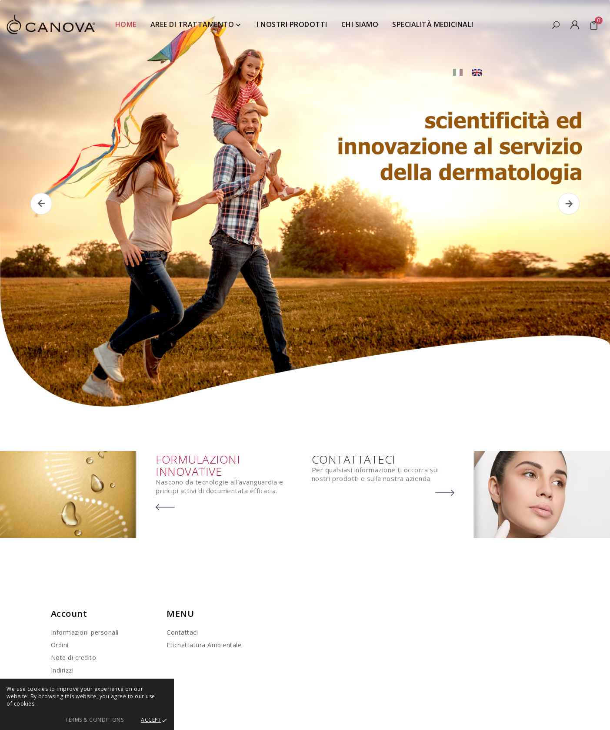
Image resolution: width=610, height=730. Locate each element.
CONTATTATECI (354, 459)
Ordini (60, 645)
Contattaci (182, 632)
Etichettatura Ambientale (204, 645)
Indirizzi (62, 670)
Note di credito (74, 657)
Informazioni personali (85, 632)
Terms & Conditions (94, 719)
